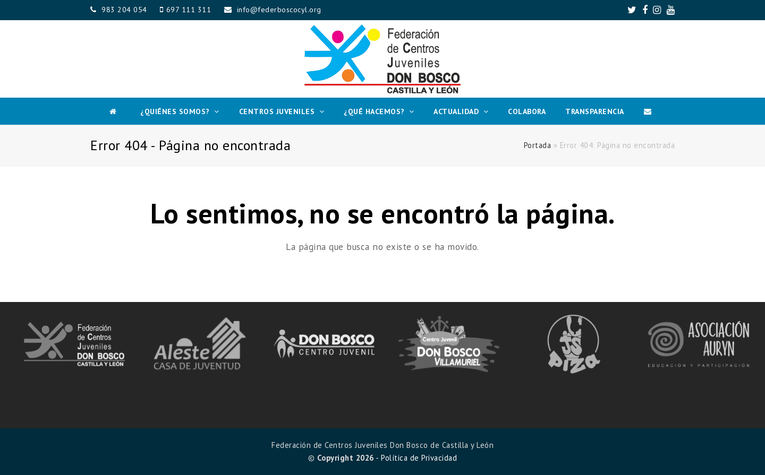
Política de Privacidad (419, 458)
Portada (537, 145)
